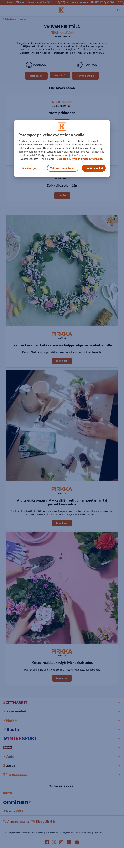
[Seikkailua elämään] (62, 168)
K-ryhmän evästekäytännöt (59, 833)
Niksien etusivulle (13, 19)
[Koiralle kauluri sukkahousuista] (62, 149)
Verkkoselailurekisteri (32, 833)
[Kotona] (62, 336)
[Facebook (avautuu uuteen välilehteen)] (46, 843)
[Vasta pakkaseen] (62, 95)
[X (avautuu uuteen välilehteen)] (54, 842)
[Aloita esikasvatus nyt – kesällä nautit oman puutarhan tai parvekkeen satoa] (62, 426)
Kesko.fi (97, 833)
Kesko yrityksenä (102, 2)
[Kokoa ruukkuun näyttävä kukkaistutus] (62, 588)
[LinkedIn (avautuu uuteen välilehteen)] (69, 843)
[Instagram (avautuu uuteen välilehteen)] (61, 843)
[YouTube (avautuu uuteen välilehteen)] (77, 843)
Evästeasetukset (83, 833)
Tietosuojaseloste (11, 833)
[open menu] (5, 10)
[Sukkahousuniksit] (62, 35)
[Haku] (118, 10)
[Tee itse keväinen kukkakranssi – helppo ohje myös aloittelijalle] (62, 271)
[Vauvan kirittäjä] (36, 76)
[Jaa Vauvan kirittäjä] (60, 75)
